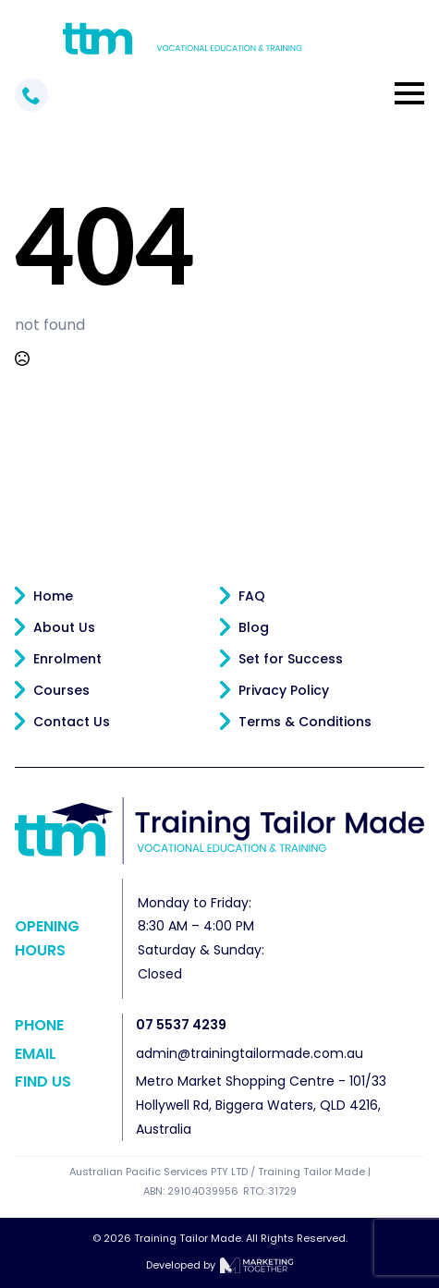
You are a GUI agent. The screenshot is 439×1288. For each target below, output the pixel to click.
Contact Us (71, 721)
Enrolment (67, 659)
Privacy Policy (283, 690)
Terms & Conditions (305, 721)
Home (53, 596)
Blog (253, 627)
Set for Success (290, 659)
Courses (61, 690)
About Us (64, 627)
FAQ (251, 596)
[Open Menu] (409, 93)
